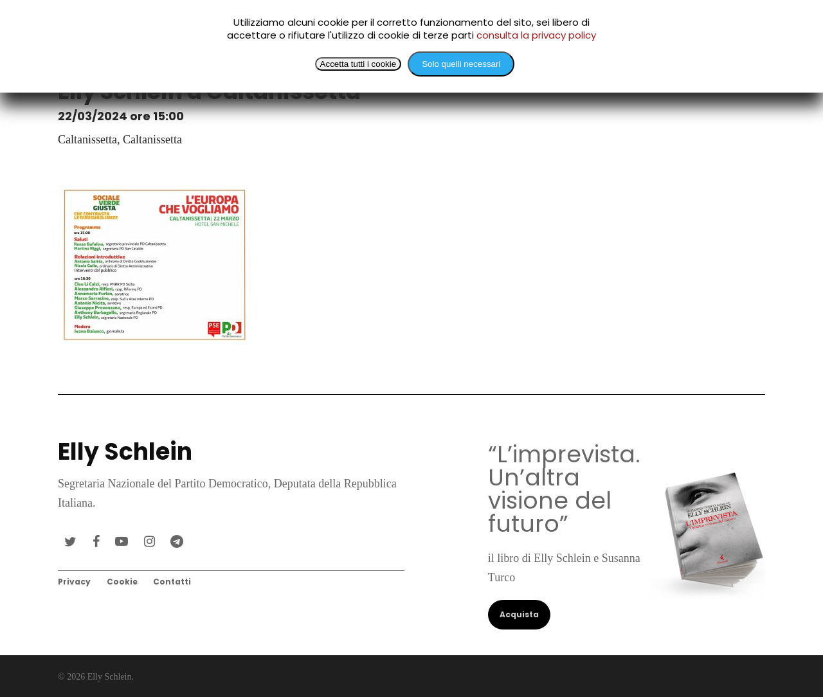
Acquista (519, 614)
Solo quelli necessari (461, 64)
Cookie (122, 581)
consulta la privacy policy (536, 35)
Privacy (74, 581)
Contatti (172, 581)
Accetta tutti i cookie (358, 64)
